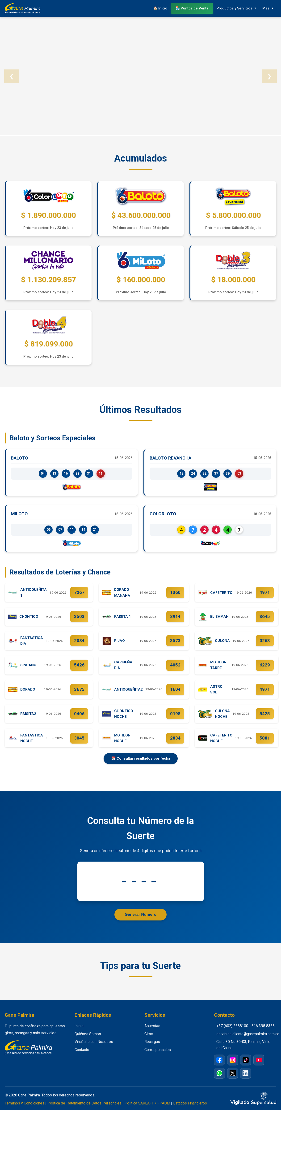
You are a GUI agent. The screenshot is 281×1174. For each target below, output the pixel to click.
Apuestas (152, 1032)
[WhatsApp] (219, 1080)
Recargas (152, 1049)
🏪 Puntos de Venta (190, 8)
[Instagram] (232, 1067)
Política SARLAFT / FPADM (147, 1110)
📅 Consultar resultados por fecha (140, 765)
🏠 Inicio (158, 8)
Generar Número (140, 921)
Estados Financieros (190, 1110)
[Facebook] (219, 1067)
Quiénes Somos (88, 1040)
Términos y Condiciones (24, 1110)
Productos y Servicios (232, 8)
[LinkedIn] (245, 1080)
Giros (148, 1040)
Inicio (79, 1032)
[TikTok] (245, 1067)
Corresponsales (157, 1056)
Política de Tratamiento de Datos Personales (84, 1110)
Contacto (82, 1056)
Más (265, 8)
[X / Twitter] (232, 1080)
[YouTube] (258, 1067)
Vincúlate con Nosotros (94, 1049)
